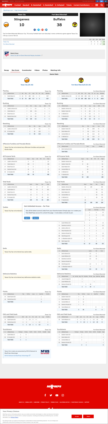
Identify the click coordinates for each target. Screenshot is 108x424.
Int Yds (76, 276)
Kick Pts (41, 294)
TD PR (39, 332)
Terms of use (54, 402)
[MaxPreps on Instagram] (106, 1)
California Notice (65, 402)
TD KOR (44, 332)
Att (22, 93)
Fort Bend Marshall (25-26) (81, 85)
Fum (88, 146)
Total (48, 158)
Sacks (90, 251)
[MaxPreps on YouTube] (57, 395)
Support (87, 402)
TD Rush (20, 332)
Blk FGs (103, 276)
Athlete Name (11, 93)
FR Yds (90, 276)
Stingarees (21, 19)
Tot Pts (47, 294)
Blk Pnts (98, 276)
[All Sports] (92, 5)
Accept (77, 416)
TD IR (35, 332)
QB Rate (47, 93)
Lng (42, 93)
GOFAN (12, 1)
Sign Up (36, 218)
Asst (90, 209)
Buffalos (59, 19)
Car (27, 106)
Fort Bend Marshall (59, 14)
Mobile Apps (28, 402)
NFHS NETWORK (19, 1)
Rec (30, 126)
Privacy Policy (45, 402)
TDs (23, 294)
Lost (93, 146)
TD (36, 93)
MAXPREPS (5, 1)
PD (82, 276)
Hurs (102, 251)
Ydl (96, 251)
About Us (21, 402)
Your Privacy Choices (77, 402)
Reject (88, 416)
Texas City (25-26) (27, 85)
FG (33, 317)
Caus (94, 276)
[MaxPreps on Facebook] (97, 1)
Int (39, 93)
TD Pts (28, 294)
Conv (33, 294)
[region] (54, 416)
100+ (45, 106)
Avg (33, 93)
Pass (37, 184)
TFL (103, 209)
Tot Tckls (96, 209)
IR (98, 158)
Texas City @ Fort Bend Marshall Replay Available (25, 55)
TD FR (30, 332)
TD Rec (26, 332)
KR (37, 158)
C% (29, 93)
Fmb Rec (86, 276)
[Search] (101, 5)
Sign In (27, 218)
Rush (28, 158)
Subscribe (36, 402)
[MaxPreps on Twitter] (101, 1)
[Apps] (96, 5)
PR (40, 158)
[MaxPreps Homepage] (54, 387)
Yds (26, 93)
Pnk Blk (100, 146)
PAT (23, 317)
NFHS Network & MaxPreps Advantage (17, 355)
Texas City (22, 14)
